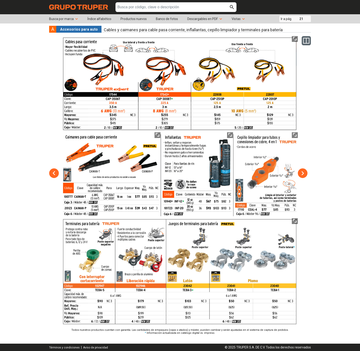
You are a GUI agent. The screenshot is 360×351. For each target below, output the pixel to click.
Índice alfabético (99, 19)
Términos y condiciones (64, 347)
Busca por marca (63, 19)
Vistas (238, 19)
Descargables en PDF (204, 19)
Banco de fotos (167, 19)
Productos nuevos (134, 19)
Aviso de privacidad (95, 347)
